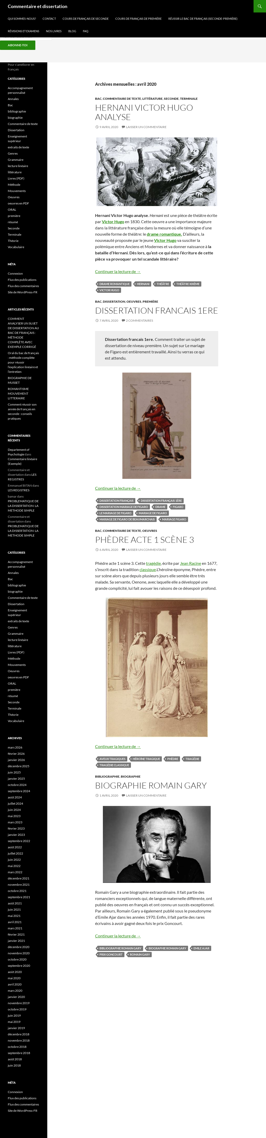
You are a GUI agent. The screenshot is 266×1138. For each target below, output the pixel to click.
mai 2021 (14, 916)
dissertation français (116, 500)
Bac (98, 99)
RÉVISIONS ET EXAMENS (23, 31)
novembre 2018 (19, 1040)
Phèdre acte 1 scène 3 (144, 539)
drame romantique (114, 284)
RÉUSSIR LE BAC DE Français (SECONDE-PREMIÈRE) (202, 18)
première (150, 301)
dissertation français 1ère (161, 500)
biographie (131, 776)
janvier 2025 (16, 778)
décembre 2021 (18, 878)
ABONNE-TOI (18, 45)
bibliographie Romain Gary (120, 948)
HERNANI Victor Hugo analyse (144, 112)
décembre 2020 (18, 947)
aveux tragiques (112, 758)
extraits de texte (18, 147)
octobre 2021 (17, 891)
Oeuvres (134, 301)
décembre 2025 (18, 766)
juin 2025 (14, 772)
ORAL (12, 209)
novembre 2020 (19, 953)
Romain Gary (140, 954)
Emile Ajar (201, 948)
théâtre (163, 284)
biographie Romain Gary (167, 948)
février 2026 (16, 754)
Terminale (189, 99)
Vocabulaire (16, 247)
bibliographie (107, 776)
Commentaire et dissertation (37, 6)
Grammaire (15, 160)
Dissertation (114, 301)
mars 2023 (15, 822)
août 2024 (15, 797)
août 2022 (15, 847)
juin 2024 (14, 810)
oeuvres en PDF (18, 203)
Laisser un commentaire (146, 127)
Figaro (178, 506)
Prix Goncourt (111, 954)
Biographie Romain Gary (151, 785)
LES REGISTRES (18, 490)
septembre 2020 (19, 966)
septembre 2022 (19, 841)
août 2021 (15, 903)
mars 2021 (15, 928)
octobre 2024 (17, 785)
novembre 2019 (19, 1003)
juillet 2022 (15, 853)
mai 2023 (14, 816)
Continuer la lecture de (118, 271)
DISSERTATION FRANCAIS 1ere (156, 310)
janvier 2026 (16, 760)
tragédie (153, 563)
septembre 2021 (19, 897)
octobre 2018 (17, 1047)
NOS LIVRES (54, 31)
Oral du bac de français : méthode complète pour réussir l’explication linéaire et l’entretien (23, 362)
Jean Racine (190, 563)
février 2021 (16, 934)
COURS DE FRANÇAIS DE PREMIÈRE (138, 18)
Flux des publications (22, 280)
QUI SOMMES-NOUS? (22, 18)
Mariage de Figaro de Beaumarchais (127, 519)
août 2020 (15, 972)
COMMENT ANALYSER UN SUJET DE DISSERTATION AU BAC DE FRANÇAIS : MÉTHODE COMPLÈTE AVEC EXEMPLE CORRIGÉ (23, 333)
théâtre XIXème (188, 284)
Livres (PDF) (16, 178)
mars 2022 (15, 872)
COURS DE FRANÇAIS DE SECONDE (86, 18)
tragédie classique (114, 765)
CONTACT (49, 18)
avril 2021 (15, 922)
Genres (13, 153)
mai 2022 (14, 866)
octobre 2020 (17, 959)
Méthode (14, 185)
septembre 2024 (19, 791)
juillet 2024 (15, 803)
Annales (13, 99)
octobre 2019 (17, 1009)
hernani (143, 284)
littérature (152, 99)
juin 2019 (14, 1015)
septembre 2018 (19, 1053)
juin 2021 (14, 909)
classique (147, 569)
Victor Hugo (113, 221)
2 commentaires (139, 320)
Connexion (15, 273)
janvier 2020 (16, 997)
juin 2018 (14, 1065)
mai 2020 (14, 978)
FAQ (85, 31)
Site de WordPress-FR (22, 292)
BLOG (72, 31)
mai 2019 (14, 1022)
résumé (13, 222)
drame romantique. (164, 233)
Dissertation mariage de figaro (123, 506)
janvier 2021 (16, 941)
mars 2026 (15, 747)
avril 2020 (15, 984)
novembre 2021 (19, 884)
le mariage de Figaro (115, 513)
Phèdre (172, 758)
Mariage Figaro (174, 519)
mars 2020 (15, 991)
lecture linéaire (18, 166)
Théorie (13, 241)
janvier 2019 (16, 1028)
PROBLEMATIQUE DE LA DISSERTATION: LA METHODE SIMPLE (23, 505)
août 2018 (15, 1059)
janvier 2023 (16, 835)
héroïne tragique (146, 758)
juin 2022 (14, 860)
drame (160, 506)
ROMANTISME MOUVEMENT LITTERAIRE (18, 393)
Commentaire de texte (122, 99)
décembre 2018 (18, 1034)
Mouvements (17, 191)
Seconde (171, 99)
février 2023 (16, 828)
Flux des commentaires (23, 286)
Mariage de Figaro (153, 513)
